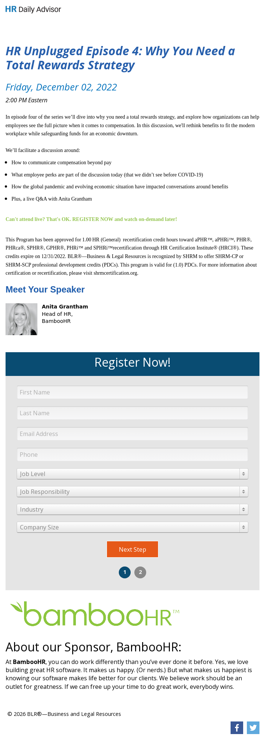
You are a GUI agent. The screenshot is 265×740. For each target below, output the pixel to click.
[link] (33, 9)
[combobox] (132, 474)
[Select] (132, 474)
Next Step (132, 549)
